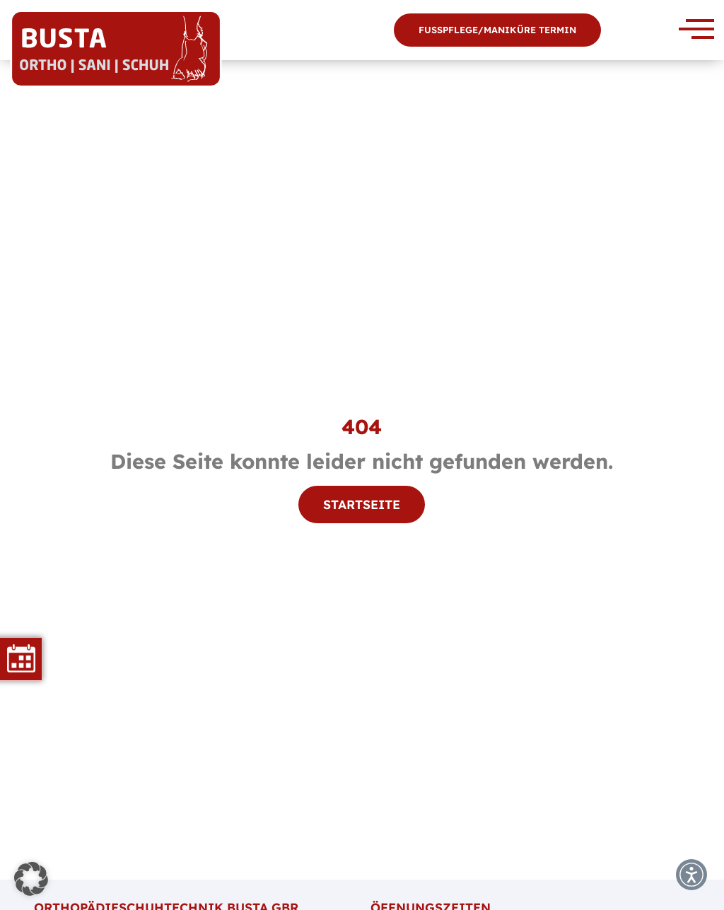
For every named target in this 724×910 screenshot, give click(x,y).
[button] (31, 879)
